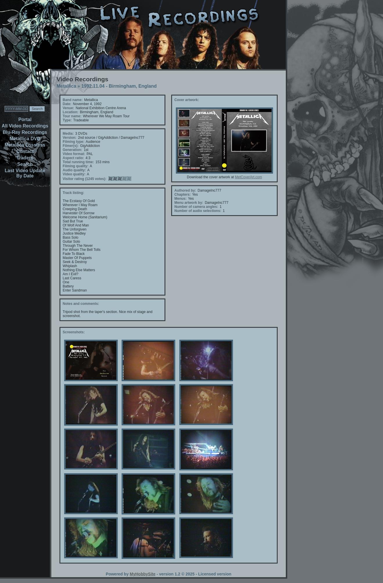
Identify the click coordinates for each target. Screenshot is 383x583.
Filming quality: (75, 166)
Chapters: (182, 194)
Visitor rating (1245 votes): (84, 179)
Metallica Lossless (25, 145)
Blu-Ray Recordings (25, 132)
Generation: (72, 150)
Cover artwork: (186, 100)
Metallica (66, 86)
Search (24, 164)
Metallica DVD (25, 138)
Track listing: (73, 193)
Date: (67, 104)
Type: (67, 120)
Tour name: (72, 116)
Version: (69, 138)
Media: (68, 134)
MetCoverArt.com (248, 177)
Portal (24, 119)
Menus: (180, 199)
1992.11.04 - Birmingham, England (119, 86)
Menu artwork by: (188, 203)
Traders (25, 157)
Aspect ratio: (73, 158)
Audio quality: (74, 170)
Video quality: (74, 174)
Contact (25, 151)
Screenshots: (74, 332)
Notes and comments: (81, 304)
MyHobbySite (143, 574)
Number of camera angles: (196, 207)
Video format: (74, 154)
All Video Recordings (25, 125)
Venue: (68, 108)
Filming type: (73, 142)
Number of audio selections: (197, 211)
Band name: (73, 100)
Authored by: (185, 190)
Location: (70, 112)
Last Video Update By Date (25, 173)
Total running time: (78, 162)
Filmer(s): (71, 146)
